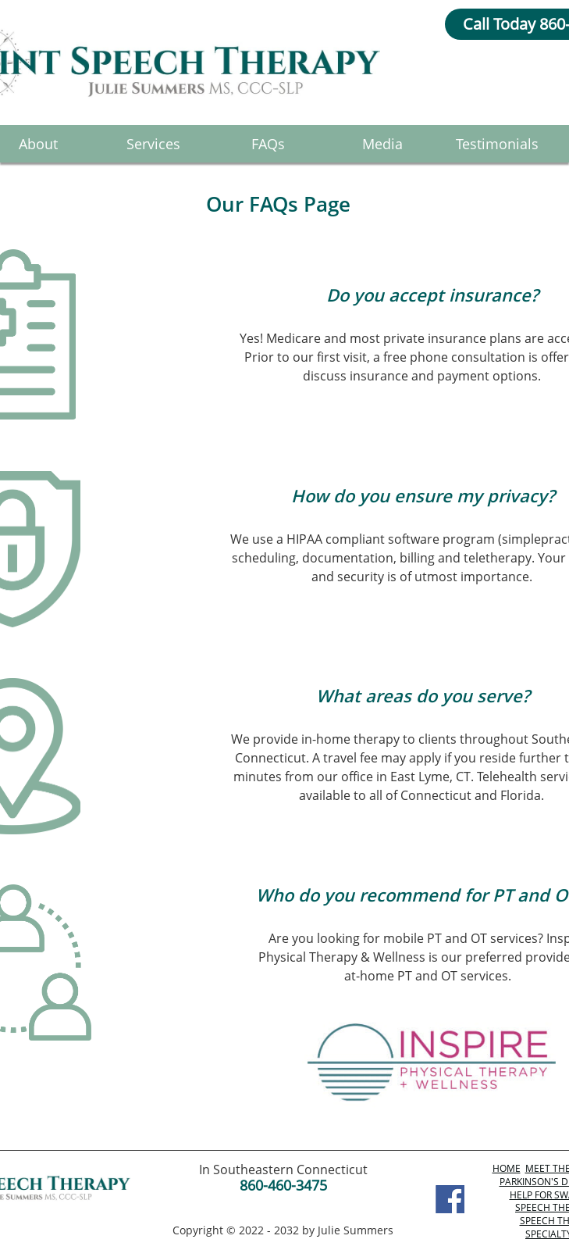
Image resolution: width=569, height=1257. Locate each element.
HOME (507, 1168)
